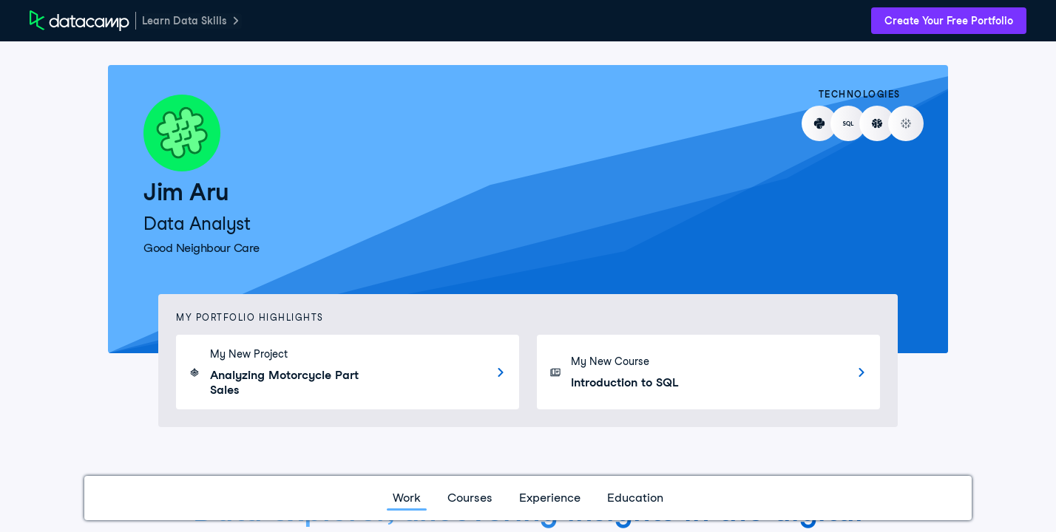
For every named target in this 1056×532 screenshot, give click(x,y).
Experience (550, 498)
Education (635, 498)
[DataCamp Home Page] (79, 20)
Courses (470, 498)
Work (407, 498)
